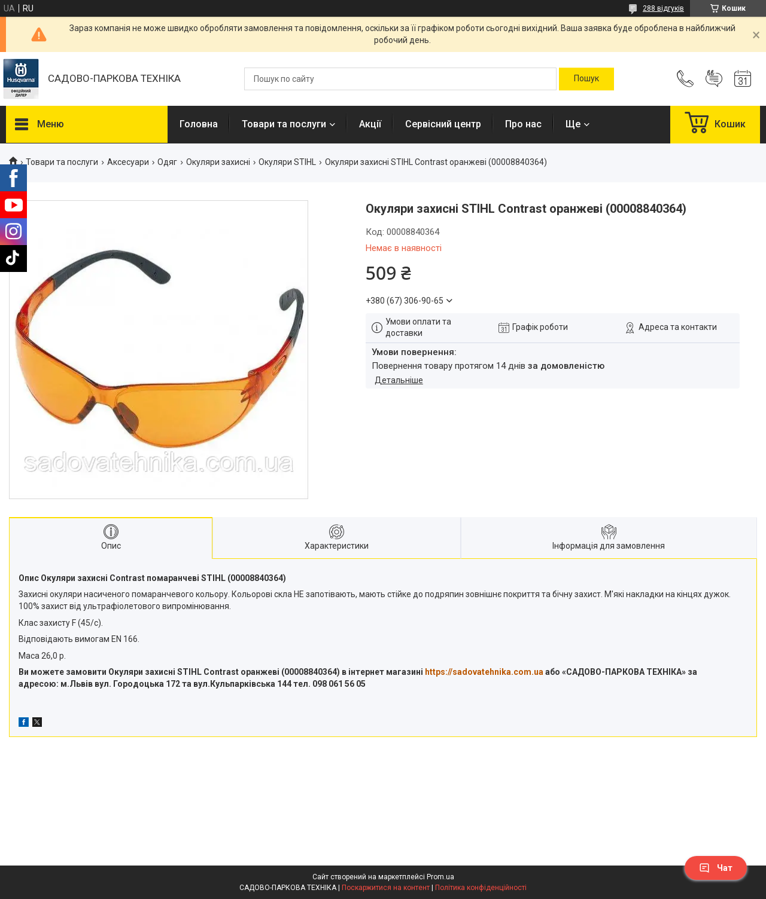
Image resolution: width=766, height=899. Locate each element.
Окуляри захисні (218, 162)
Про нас (523, 124)
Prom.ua (440, 877)
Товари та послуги (284, 124)
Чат (715, 868)
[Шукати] (586, 79)
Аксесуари (128, 162)
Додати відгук (714, 79)
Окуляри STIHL (287, 162)
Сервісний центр (443, 124)
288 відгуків (663, 8)
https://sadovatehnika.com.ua (484, 672)
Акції (370, 124)
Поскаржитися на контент (386, 887)
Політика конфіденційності (481, 887)
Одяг (167, 162)
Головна (199, 124)
